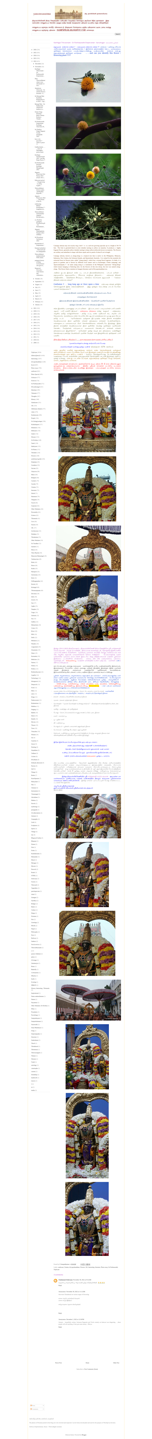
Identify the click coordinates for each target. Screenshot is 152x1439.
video (32, 412)
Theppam (34, 499)
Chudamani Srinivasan (66, 1280)
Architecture (34, 531)
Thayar (33, 725)
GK (87, 1267)
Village (33, 831)
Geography (34, 819)
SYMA (33, 875)
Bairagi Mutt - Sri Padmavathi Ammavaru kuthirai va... (40, 106)
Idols (32, 597)
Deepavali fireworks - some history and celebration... (39, 272)
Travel (33, 503)
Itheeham (34, 390)
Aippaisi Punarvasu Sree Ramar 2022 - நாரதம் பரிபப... (40, 175)
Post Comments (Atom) (91, 1369)
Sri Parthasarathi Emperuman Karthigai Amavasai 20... (40, 124)
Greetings (34, 922)
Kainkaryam (34, 415)
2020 (35, 311)
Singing (33, 709)
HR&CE (33, 985)
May (36, 293)
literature (97, 1267)
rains (32, 694)
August (37, 284)
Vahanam (34, 393)
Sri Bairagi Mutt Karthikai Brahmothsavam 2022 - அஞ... (40, 98)
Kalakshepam (35, 424)
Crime (33, 628)
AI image (34, 960)
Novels (33, 803)
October (37, 279)
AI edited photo (35, 813)
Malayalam (34, 781)
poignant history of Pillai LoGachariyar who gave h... (39, 263)
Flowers (82, 1267)
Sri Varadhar (34, 543)
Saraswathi (34, 1024)
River (32, 631)
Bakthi (33, 712)
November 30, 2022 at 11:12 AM (75, 1291)
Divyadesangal (35, 387)
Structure (34, 1037)
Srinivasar (34, 878)
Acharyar (34, 377)
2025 (35, 52)
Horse (33, 565)
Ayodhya (33, 900)
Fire (32, 919)
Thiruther (34, 452)
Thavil (33, 1043)
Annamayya (34, 963)
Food (32, 687)
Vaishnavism (35, 559)
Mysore (33, 866)
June (36, 290)
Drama (33, 844)
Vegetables (34, 888)
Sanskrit (33, 546)
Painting (33, 747)
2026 (35, 49)
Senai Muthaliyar (36, 1027)
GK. (32, 528)
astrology (34, 1065)
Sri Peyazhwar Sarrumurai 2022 (39, 239)
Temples (33, 609)
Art (32, 737)
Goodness (34, 465)
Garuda (33, 484)
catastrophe (34, 1068)
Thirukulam (34, 537)
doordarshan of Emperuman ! (39, 244)
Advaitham (34, 797)
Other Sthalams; (36, 509)
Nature (33, 999)
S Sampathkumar (65, 1264)
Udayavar (34, 471)
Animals (33, 615)
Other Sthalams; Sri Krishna (39, 1005)
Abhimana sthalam (36, 409)
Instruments (34, 791)
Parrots (33, 766)
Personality (34, 512)
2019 (35, 314)
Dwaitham (34, 759)
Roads (33, 872)
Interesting (91, 1267)
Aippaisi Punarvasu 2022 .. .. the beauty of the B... (40, 198)
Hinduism (34, 427)
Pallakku (33, 534)
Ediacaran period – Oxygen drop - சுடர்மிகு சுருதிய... (40, 183)
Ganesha (33, 741)
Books (33, 775)
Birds (32, 562)
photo (33, 957)
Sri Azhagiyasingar (36, 421)
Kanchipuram (35, 778)
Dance (33, 716)
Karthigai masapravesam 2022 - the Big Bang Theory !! (40, 157)
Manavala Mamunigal (37, 556)
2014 (35, 328)
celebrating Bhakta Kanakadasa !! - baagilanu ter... (40, 206)
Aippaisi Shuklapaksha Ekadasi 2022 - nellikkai (40, 232)
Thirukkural (34, 1046)
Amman (33, 816)
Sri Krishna (34, 440)
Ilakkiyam (34, 446)
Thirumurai (34, 1049)
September (38, 281)
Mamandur (34, 857)
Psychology (34, 1015)
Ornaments (34, 650)
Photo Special (35, 374)
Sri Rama (34, 449)
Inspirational (35, 993)
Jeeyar (33, 744)
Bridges (33, 904)
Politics (33, 669)
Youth (33, 1062)
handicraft (34, 1078)
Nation (33, 662)
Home (87, 1363)
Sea (32, 618)
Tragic (33, 612)
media (33, 1090)
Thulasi (33, 1056)
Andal (33, 434)
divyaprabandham (74, 1267)
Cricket (33, 756)
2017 (35, 320)
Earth (32, 979)
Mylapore (34, 571)
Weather (33, 644)
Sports (33, 828)
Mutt (32, 691)
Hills (32, 634)
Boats (33, 966)
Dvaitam (33, 916)
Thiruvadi (34, 885)
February (38, 302)
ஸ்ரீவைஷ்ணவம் (35, 355)
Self (32, 769)
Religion (33, 477)
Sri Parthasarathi (113, 1267)
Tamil (33, 443)
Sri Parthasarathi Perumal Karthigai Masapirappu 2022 (39, 166)
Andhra (33, 622)
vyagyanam (34, 647)
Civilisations (35, 972)
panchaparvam (35, 891)
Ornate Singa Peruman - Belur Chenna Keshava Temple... (39, 115)
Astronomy (34, 575)
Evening (33, 982)
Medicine (34, 659)
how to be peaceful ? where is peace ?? (40, 141)
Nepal (33, 929)
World (33, 493)
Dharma (33, 976)
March (37, 299)
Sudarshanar (34, 1040)
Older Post (116, 1363)
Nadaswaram (35, 700)
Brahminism (34, 703)
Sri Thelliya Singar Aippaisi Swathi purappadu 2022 (40, 133)
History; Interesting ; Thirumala (40, 988)
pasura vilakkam (36, 954)
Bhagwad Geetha (36, 838)
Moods (33, 925)
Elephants (34, 462)
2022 (35, 61)
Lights (33, 606)
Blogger (84, 1435)
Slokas (33, 665)
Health (33, 719)
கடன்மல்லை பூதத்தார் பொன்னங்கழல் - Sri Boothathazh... (40, 223)
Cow (32, 521)
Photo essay (104, 1267)
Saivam (33, 468)
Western (33, 1059)
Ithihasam (34, 430)
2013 (35, 331)
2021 (35, 308)
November (38, 66)
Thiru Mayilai (35, 553)
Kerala (33, 584)
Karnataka (34, 656)
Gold (32, 822)
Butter (33, 907)
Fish (32, 847)
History (33, 399)
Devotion (34, 593)
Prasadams (34, 1012)
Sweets (33, 882)
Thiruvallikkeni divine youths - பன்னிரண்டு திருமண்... (40, 190)
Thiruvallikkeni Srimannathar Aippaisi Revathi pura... (40, 214)
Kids (32, 578)
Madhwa (33, 706)
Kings (33, 697)
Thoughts (34, 396)
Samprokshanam (36, 1021)
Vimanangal (34, 794)
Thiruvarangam (35, 1052)
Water (33, 653)
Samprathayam (35, 1018)
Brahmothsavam (36, 672)
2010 (35, 340)
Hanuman (34, 496)
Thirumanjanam (35, 590)
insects (33, 1081)
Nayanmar (34, 1002)
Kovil (33, 365)
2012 (35, 334)
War (32, 784)
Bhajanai (33, 841)
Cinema (66, 1267)
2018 (35, 317)
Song (32, 1031)
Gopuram (34, 506)
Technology (34, 678)
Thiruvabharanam (36, 947)
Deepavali (34, 684)
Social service (35, 944)
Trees (32, 728)
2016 (35, 322)
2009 (35, 343)
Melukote (34, 640)
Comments (34, 1409)
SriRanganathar (35, 581)
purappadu (34, 810)
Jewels (33, 600)
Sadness (33, 941)
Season (33, 524)
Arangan (33, 897)
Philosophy (34, 932)
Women (33, 734)
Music (33, 474)
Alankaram (34, 402)
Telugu (33, 772)
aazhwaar (60, 1267)
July (36, 287)
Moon (33, 550)
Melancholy (34, 625)
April (37, 296)
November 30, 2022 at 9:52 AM (82, 1280)
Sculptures (34, 825)
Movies (33, 722)
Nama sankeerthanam (37, 996)
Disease (33, 437)
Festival (33, 380)
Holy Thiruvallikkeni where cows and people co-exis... (40, 82)
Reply (60, 1285)
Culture (33, 910)
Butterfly (34, 969)
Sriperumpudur (35, 1034)
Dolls (32, 637)
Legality (33, 675)
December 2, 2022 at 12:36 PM (75, 1319)
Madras (33, 800)
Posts (33, 1405)
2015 (35, 325)
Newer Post (58, 1363)
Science (33, 515)
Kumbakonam (35, 853)
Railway (33, 938)
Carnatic (33, 481)
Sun (32, 603)
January (37, 304)
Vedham (33, 753)
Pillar (32, 1009)
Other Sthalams (35, 540)
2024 (35, 55)
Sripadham (34, 750)
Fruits (33, 850)
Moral (33, 860)
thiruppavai (34, 681)
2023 (35, 58)
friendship (34, 1074)
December (38, 63)
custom (33, 1071)
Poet (32, 935)
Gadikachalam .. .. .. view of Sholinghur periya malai (40, 149)
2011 (35, 337)
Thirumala (34, 518)
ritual (32, 894)
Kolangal (34, 587)
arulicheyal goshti (36, 459)
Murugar (33, 863)
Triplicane (56, 1269)
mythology (34, 806)
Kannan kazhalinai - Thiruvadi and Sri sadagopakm (40, 249)
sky (32, 835)
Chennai (33, 788)
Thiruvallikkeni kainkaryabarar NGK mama (40, 255)
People (33, 418)
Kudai (33, 568)
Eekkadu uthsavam (36, 763)
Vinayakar (34, 731)
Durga (33, 913)
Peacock (33, 869)
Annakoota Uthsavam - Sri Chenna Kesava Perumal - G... (40, 90)
